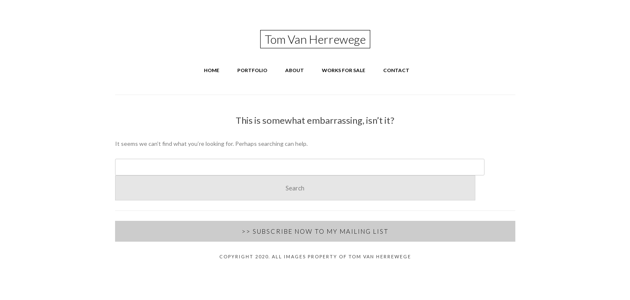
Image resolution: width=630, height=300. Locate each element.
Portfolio (252, 70)
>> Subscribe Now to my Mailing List (315, 231)
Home (211, 70)
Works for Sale (343, 70)
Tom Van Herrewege (315, 39)
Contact (396, 70)
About (294, 70)
